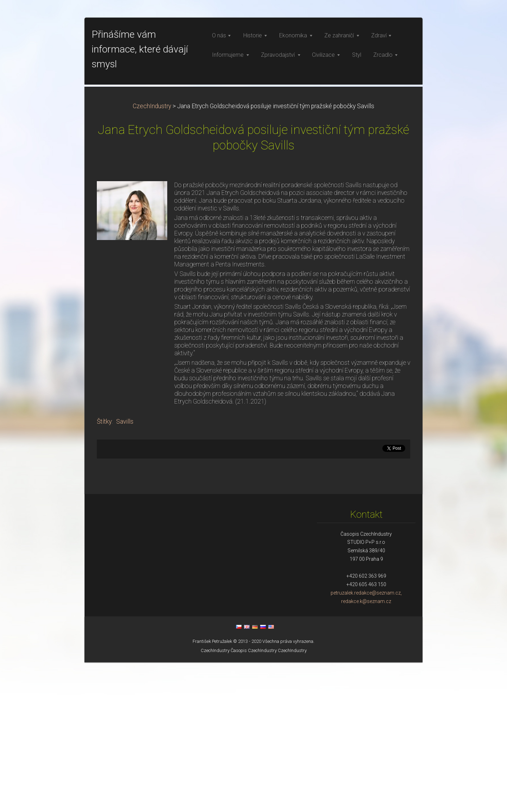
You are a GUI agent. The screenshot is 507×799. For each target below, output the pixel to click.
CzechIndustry (152, 242)
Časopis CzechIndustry (254, 787)
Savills (124, 558)
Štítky (104, 558)
